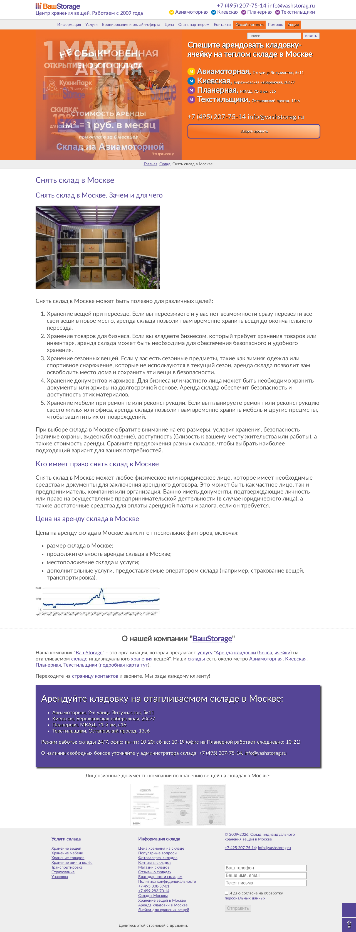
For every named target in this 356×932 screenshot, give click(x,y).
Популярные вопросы (157, 853)
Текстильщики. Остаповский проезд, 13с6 (101, 731)
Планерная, (236, 90)
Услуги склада (66, 839)
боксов (102, 753)
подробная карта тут (124, 665)
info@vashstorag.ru (291, 6)
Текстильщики (298, 12)
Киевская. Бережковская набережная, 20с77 (103, 718)
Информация (69, 25)
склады (196, 659)
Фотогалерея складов (157, 858)
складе (79, 659)
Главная (150, 164)
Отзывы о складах (154, 872)
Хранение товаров (67, 858)
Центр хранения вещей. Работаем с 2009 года (89, 13)
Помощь (275, 25)
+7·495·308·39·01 (153, 886)
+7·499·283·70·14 (153, 891)
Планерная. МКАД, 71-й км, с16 (89, 725)
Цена (169, 25)
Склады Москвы (153, 896)
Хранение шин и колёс (71, 863)
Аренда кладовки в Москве (162, 905)
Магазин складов (153, 867)
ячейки (282, 652)
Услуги (91, 25)
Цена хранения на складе (161, 848)
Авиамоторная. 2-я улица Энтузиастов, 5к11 (103, 712)
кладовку (108, 698)
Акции (293, 25)
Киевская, (246, 81)
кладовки (245, 652)
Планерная (260, 12)
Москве (265, 698)
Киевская (228, 12)
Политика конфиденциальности (167, 882)
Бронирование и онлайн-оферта (131, 25)
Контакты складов (154, 863)
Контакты (222, 25)
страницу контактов (95, 676)
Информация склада (159, 839)
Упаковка (59, 877)
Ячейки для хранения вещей (163, 910)
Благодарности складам (160, 877)
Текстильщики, (248, 99)
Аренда (224, 652)
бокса (265, 652)
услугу (204, 652)
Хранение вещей (66, 848)
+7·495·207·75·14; (241, 848)
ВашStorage (212, 639)
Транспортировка (67, 867)
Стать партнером (193, 25)
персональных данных (245, 898)
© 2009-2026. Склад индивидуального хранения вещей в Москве (260, 837)
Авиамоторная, (250, 71)
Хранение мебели (67, 853)
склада (188, 753)
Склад (164, 164)
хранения (141, 659)
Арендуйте (64, 698)
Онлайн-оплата (249, 25)
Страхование (63, 872)
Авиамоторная (192, 12)
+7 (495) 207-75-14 (241, 6)
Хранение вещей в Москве (162, 901)
